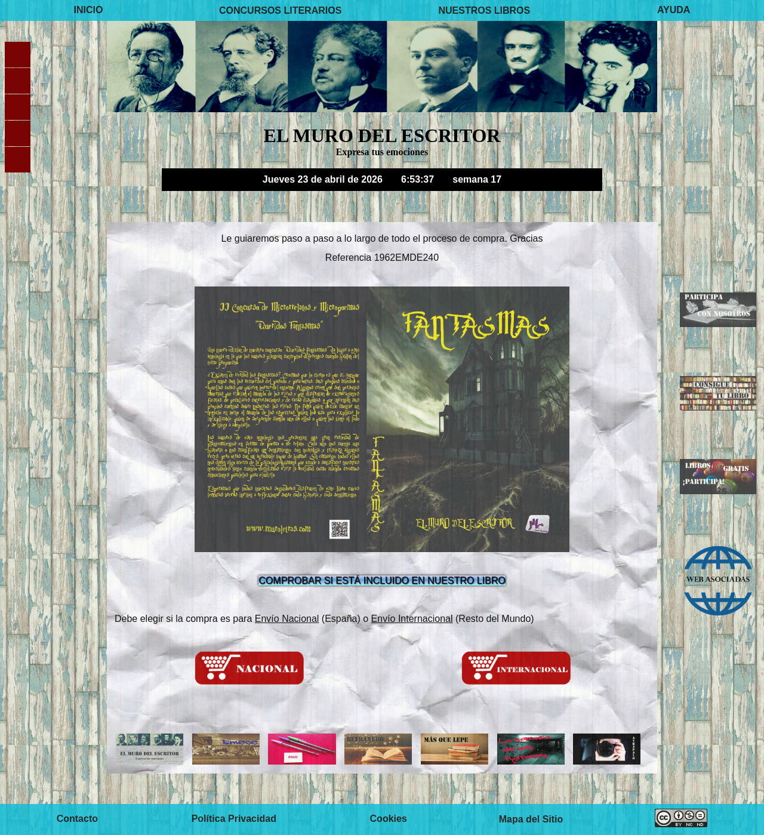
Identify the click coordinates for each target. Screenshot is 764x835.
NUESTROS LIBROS (484, 10)
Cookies (388, 819)
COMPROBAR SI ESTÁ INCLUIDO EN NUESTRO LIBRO (381, 580)
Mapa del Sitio (531, 819)
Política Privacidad (234, 819)
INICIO (88, 10)
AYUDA (673, 10)
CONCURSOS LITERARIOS (280, 10)
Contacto (77, 819)
